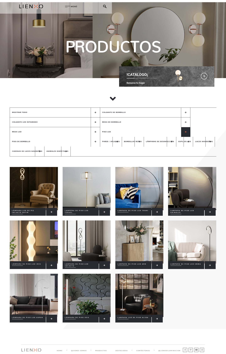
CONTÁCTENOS (145, 337)
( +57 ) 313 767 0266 (144, 346)
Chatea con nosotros (168, 346)
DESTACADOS (123, 337)
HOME (60, 337)
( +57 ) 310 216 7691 (121, 346)
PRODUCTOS (102, 337)
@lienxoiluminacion (172, 337)
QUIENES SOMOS (80, 337)
